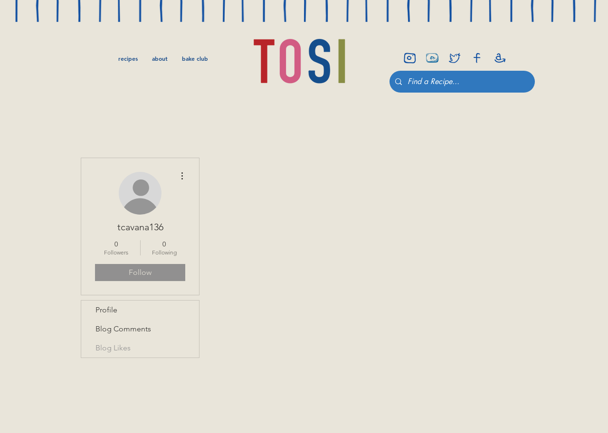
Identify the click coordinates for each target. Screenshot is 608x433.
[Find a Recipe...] (461, 82)
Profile (106, 309)
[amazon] (499, 58)
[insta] (410, 58)
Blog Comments (123, 328)
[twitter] (454, 58)
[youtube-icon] (432, 58)
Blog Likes (113, 347)
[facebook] (477, 58)
